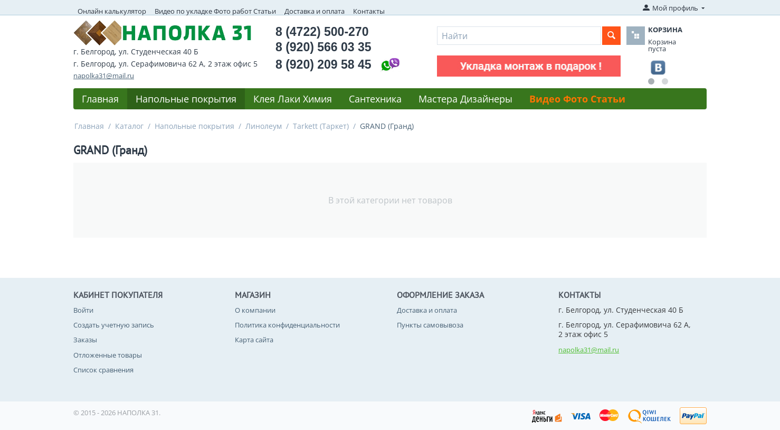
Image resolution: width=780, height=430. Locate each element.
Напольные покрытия (186, 98)
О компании (255, 310)
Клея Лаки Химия (292, 98)
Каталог (129, 126)
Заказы (85, 339)
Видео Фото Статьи (577, 98)
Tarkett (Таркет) (321, 126)
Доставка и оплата (314, 11)
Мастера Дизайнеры (465, 98)
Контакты (369, 11)
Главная (100, 98)
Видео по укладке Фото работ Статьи (215, 11)
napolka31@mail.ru (103, 75)
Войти (83, 310)
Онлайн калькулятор (112, 11)
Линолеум (263, 126)
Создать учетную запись (113, 325)
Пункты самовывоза (430, 325)
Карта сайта (254, 339)
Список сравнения (103, 370)
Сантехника (375, 98)
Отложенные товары (107, 355)
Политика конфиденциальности (287, 325)
